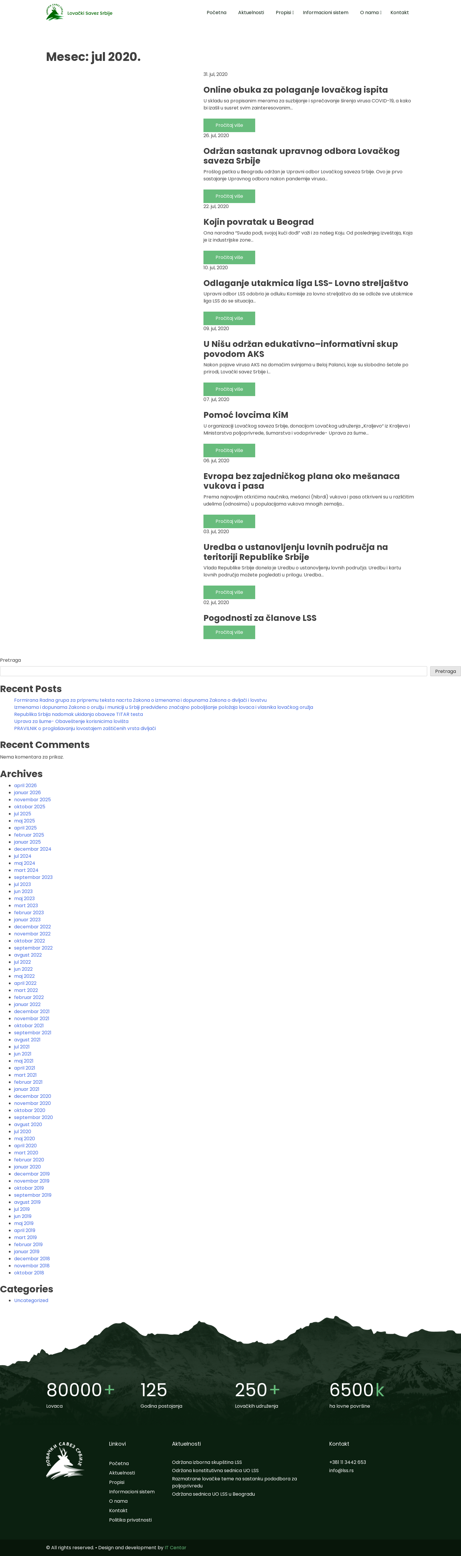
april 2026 (25, 785)
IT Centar (175, 1547)
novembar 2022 (32, 933)
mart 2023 (26, 905)
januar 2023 (27, 919)
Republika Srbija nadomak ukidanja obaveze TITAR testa (78, 714)
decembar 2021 (32, 1011)
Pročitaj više (229, 125)
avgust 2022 (28, 955)
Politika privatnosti (130, 1520)
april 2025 (25, 827)
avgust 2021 (27, 1039)
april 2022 (25, 983)
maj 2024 (24, 863)
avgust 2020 (28, 1124)
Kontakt (399, 12)
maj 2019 (24, 1223)
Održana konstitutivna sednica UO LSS (215, 1470)
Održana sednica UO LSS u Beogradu (213, 1494)
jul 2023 (22, 884)
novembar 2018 (32, 1265)
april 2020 (25, 1145)
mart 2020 (26, 1152)
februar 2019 (28, 1244)
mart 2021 (25, 1075)
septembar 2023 (33, 877)
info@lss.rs (341, 1470)
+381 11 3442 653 (347, 1462)
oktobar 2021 (29, 1025)
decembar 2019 (32, 1174)
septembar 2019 (32, 1195)
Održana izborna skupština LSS (207, 1462)
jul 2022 (22, 962)
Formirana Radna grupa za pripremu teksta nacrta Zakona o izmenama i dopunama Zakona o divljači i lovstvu (140, 700)
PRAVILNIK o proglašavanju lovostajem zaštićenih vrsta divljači (85, 728)
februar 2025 (29, 835)
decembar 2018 (32, 1258)
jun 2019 (22, 1216)
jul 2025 (22, 813)
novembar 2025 (32, 799)
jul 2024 (22, 856)
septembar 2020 (33, 1117)
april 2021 (24, 1068)
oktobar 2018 (29, 1272)
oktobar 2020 (29, 1110)
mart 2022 (26, 990)
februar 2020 (29, 1159)
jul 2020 (22, 1131)
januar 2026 (27, 792)
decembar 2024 (32, 849)
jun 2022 (23, 969)
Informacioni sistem (325, 12)
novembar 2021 (31, 1018)
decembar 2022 (32, 926)
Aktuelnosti (251, 12)
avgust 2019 (27, 1202)
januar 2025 (27, 842)
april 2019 (24, 1230)
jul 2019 (22, 1209)
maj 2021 (24, 1061)
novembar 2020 (32, 1103)
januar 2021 (26, 1089)
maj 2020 (24, 1138)
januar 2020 (27, 1166)
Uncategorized (31, 1300)
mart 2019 (25, 1237)
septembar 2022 (33, 948)
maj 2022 (24, 976)
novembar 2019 (31, 1181)
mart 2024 (26, 870)
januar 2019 (26, 1251)
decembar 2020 (32, 1096)
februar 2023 (29, 912)
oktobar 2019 (29, 1188)
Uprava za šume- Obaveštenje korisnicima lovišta (71, 721)
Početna (216, 12)
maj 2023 (24, 898)
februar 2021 (28, 1082)
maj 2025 (24, 820)
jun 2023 (23, 891)
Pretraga (10, 660)
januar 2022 (27, 1004)
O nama (369, 12)
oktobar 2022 (29, 940)
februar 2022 (29, 997)
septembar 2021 (32, 1032)
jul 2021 (22, 1046)
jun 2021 (22, 1053)
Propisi (283, 12)
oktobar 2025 (29, 806)
